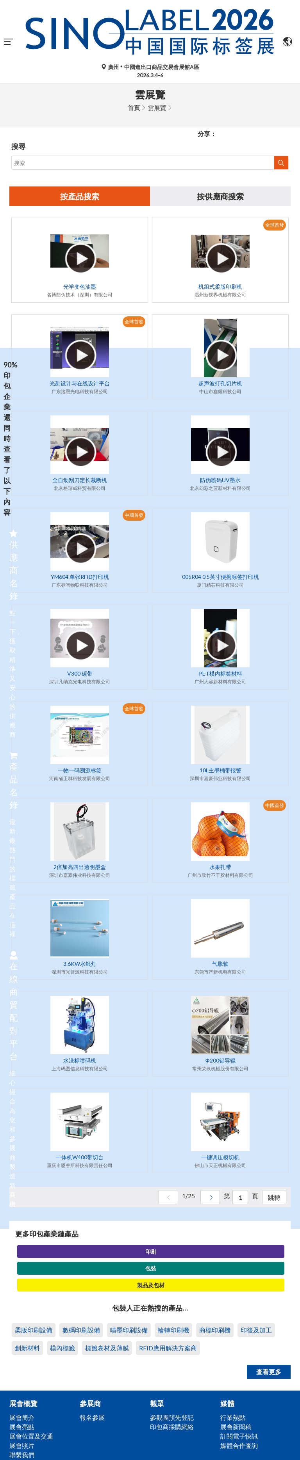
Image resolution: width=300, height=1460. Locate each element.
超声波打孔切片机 (220, 383)
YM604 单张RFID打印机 (80, 576)
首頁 (134, 107)
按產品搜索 (79, 196)
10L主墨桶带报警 (220, 770)
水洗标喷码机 (79, 1060)
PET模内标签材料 (220, 673)
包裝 (150, 1268)
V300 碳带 (80, 673)
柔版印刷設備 (33, 1330)
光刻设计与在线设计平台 (80, 383)
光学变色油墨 (79, 286)
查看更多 (268, 1371)
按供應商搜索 (220, 196)
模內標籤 (62, 1348)
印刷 (150, 1251)
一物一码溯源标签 (80, 770)
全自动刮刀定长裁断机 (79, 480)
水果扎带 (220, 867)
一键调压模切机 (220, 1157)
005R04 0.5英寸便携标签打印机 (220, 576)
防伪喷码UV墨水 (220, 480)
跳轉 (274, 1197)
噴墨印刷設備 (129, 1330)
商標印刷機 (214, 1330)
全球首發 (274, 225)
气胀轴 (220, 963)
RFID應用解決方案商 (168, 1348)
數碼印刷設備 (81, 1330)
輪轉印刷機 (173, 1330)
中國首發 (134, 515)
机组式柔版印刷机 (220, 286)
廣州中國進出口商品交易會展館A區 (150, 67)
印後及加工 (256, 1330)
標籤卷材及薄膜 (107, 1348)
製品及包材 (150, 1285)
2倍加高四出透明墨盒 (80, 867)
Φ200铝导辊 (220, 1060)
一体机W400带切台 (80, 1157)
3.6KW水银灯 (79, 963)
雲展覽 (157, 107)
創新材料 (27, 1348)
